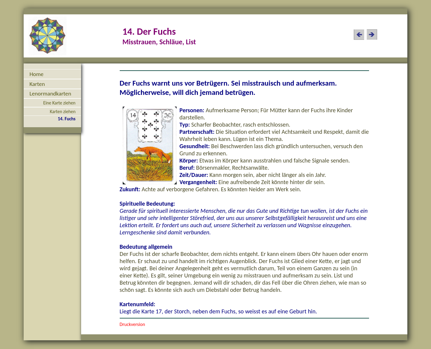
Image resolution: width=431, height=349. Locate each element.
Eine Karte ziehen (59, 103)
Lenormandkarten (50, 93)
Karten (37, 84)
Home (36, 74)
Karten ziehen (63, 111)
